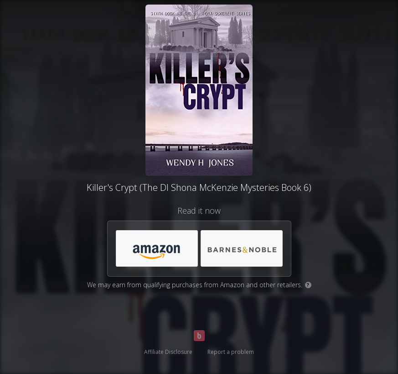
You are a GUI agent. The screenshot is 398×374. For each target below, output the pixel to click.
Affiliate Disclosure (168, 352)
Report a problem (230, 352)
